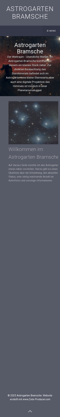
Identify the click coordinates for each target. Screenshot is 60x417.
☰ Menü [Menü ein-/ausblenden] (51, 31)
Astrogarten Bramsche (30, 12)
